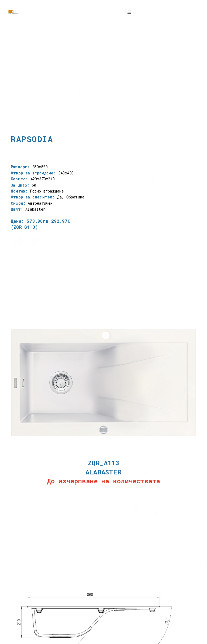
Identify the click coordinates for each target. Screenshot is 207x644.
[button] (129, 11)
